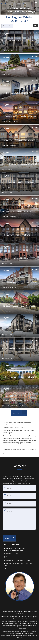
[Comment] (19, 519)
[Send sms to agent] (6, 4)
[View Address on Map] (19, 564)
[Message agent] (19, 557)
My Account (27, 4)
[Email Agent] (19, 569)
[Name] (19, 488)
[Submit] (9, 538)
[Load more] (19, 413)
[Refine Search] (35, 25)
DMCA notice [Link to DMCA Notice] (19, 638)
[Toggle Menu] (36, 2)
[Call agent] (2, 4)
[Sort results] (7, 26)
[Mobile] (19, 504)
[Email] (19, 496)
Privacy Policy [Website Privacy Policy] (23, 628)
